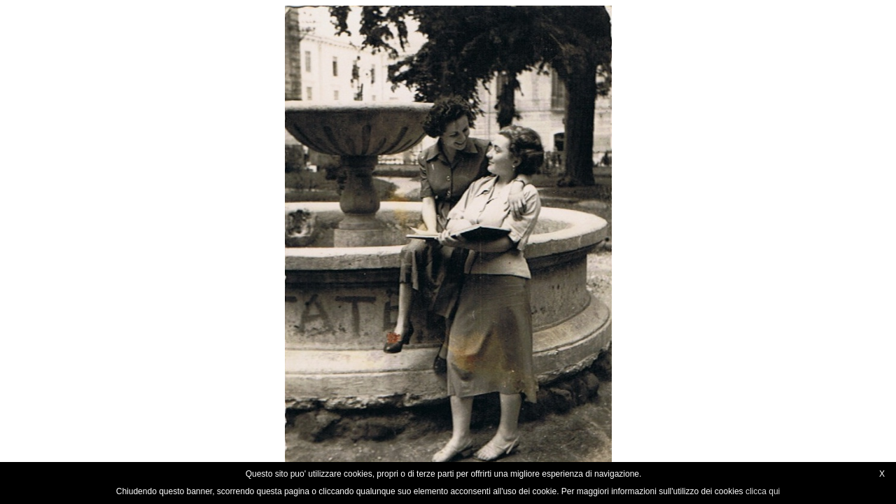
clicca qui (763, 491)
